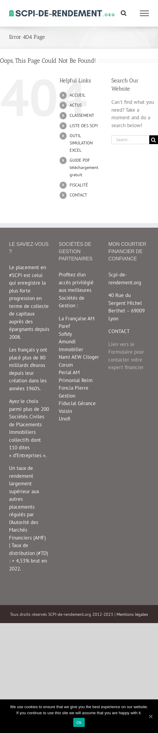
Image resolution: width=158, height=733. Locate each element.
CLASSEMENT (82, 115)
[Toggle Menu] (144, 13)
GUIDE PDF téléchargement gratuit (84, 167)
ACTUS (76, 105)
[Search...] (130, 139)
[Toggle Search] (124, 13)
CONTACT (78, 195)
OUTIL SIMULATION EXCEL (81, 143)
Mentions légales (132, 614)
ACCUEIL (77, 95)
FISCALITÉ (79, 185)
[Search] (153, 139)
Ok (78, 722)
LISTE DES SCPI (84, 125)
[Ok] (150, 716)
